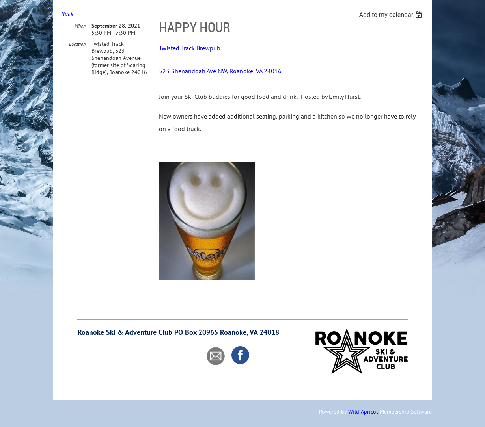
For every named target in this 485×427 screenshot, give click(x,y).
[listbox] (391, 15)
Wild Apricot (363, 411)
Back (67, 14)
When (80, 26)
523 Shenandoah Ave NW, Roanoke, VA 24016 (220, 71)
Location (77, 44)
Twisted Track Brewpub (189, 48)
